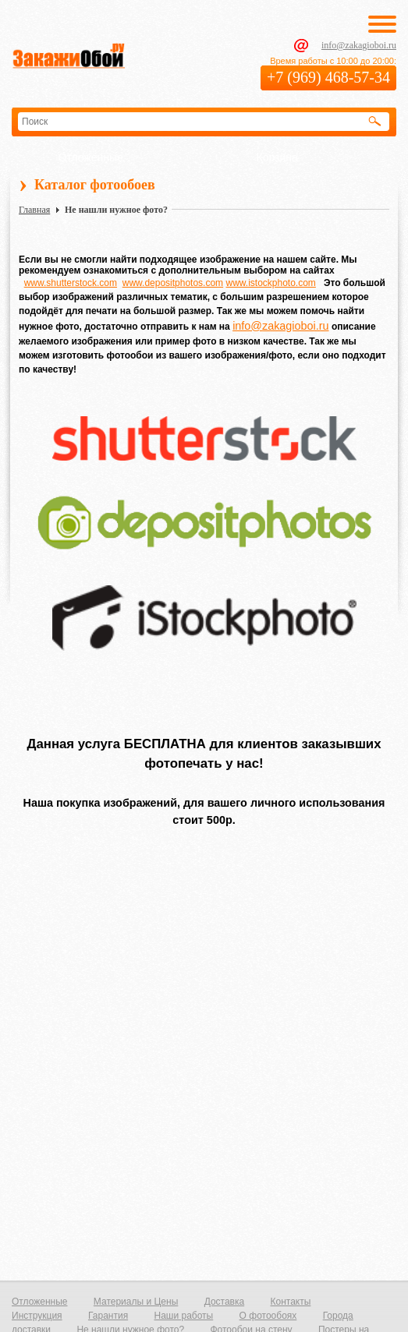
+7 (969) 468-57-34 (328, 77)
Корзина (277, 157)
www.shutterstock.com (70, 282)
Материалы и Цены (136, 1301)
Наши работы (183, 1315)
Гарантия (108, 1315)
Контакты (291, 1301)
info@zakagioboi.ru (358, 45)
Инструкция (37, 1315)
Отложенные (91, 157)
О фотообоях (268, 1315)
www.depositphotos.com (172, 282)
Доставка (224, 1301)
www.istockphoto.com (270, 282)
